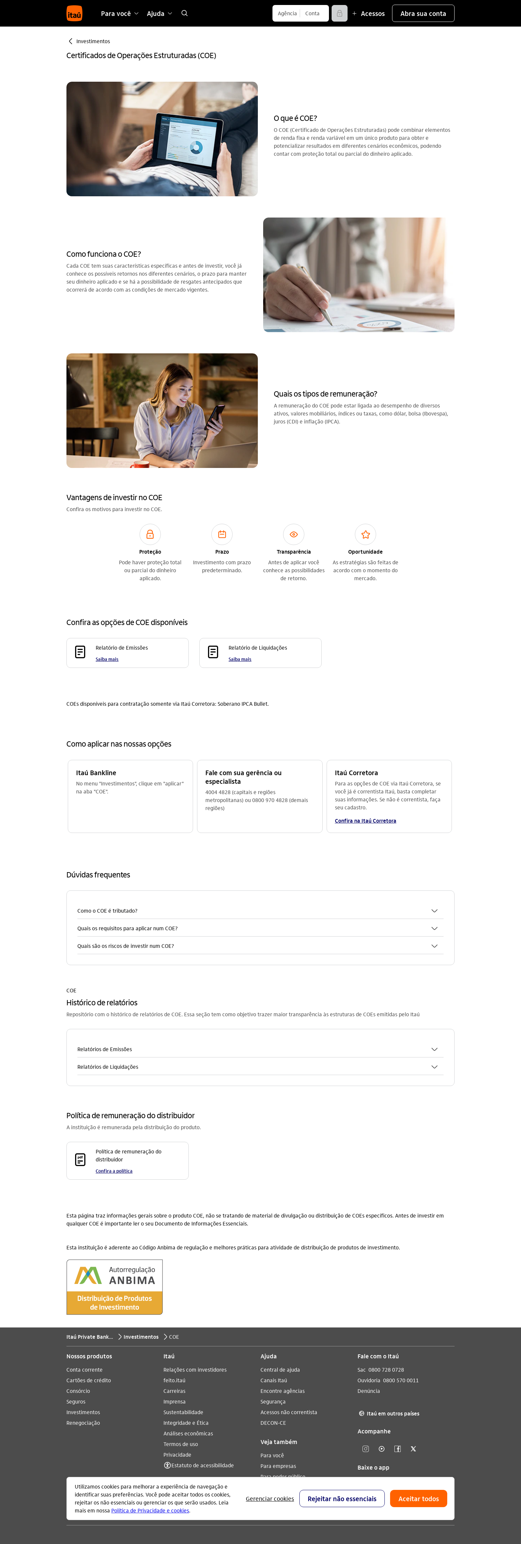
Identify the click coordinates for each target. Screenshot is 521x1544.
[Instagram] (365, 1364)
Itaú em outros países (388, 1329)
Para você (272, 1370)
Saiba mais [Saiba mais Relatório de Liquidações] (240, 659)
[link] (184, 13)
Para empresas (278, 1381)
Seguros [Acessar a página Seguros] (75, 1317)
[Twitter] (413, 1364)
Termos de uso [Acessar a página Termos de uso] (180, 1359)
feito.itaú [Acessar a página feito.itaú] (174, 1295)
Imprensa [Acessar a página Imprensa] (174, 1317)
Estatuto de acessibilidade (202, 1380)
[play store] (382, 1420)
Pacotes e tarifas (280, 1402)
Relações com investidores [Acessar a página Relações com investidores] (195, 1285)
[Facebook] (397, 1364)
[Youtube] (381, 1364)
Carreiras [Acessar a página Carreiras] (174, 1306)
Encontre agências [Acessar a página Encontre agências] (282, 1306)
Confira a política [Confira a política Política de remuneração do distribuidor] (114, 1086)
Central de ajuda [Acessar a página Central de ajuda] (280, 1285)
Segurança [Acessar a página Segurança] (273, 1317)
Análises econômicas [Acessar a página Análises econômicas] (188, 1348)
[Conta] (312, 13)
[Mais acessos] (367, 13)
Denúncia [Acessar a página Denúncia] (369, 1306)
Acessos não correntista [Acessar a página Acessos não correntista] (288, 1327)
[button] (423, 13)
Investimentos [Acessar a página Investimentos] (83, 1327)
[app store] (382, 1401)
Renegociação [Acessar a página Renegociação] (83, 1338)
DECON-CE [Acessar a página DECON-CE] (273, 1338)
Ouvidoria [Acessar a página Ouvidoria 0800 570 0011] (369, 1295)
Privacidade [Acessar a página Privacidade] (177, 1370)
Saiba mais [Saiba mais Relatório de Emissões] (107, 659)
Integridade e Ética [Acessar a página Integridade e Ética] (186, 1338)
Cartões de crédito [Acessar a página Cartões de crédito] (88, 1295)
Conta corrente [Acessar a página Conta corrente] (84, 1285)
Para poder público (282, 1392)
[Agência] (287, 13)
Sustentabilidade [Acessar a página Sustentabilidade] (183, 1327)
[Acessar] (340, 13)
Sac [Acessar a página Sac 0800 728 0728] (362, 1285)
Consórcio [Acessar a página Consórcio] (78, 1306)
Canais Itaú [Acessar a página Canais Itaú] (273, 1295)
